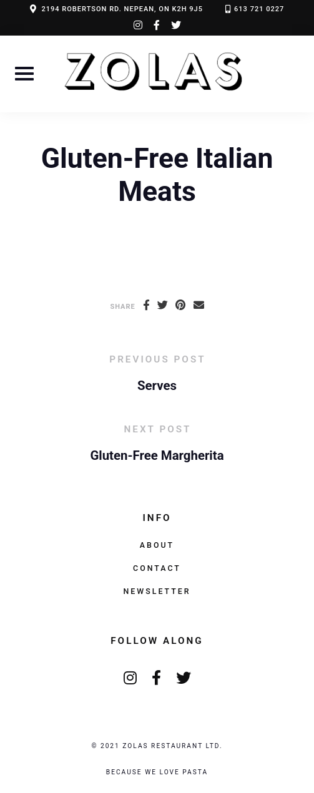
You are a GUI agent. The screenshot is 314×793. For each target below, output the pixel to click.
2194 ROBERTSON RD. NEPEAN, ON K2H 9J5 (122, 9)
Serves (157, 385)
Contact (157, 568)
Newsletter (156, 591)
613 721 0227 (259, 9)
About (157, 545)
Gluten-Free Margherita (156, 455)
